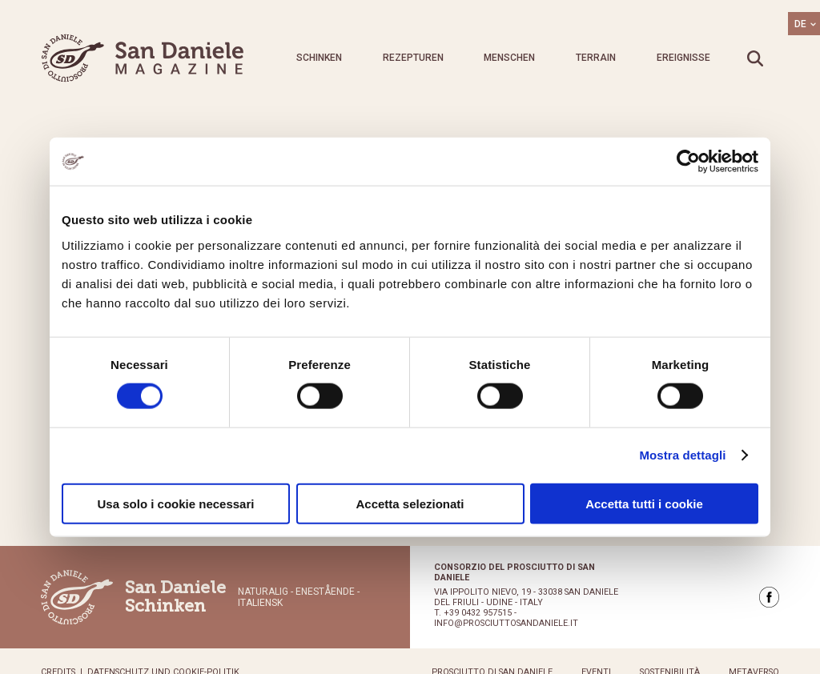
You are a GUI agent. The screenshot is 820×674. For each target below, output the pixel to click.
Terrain (596, 57)
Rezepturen (413, 57)
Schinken (319, 57)
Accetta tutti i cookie (644, 503)
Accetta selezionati (410, 503)
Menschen (509, 57)
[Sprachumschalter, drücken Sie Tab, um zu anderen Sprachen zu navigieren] (804, 23)
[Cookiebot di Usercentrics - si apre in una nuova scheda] (688, 162)
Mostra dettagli (682, 455)
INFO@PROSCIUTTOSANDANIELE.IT (506, 623)
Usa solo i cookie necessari (176, 503)
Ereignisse (683, 57)
